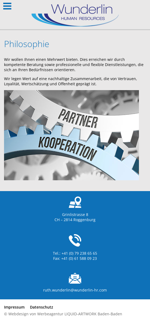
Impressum (14, 307)
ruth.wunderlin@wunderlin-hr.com (75, 290)
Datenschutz (41, 307)
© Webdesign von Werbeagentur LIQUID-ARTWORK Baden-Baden (63, 313)
